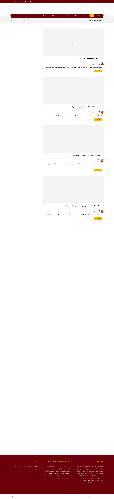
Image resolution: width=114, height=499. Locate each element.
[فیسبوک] (30, 2)
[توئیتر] (28, 2)
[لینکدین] (23, 2)
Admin (98, 63)
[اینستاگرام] (25, 2)
